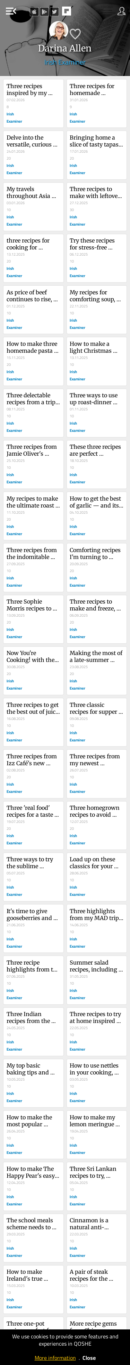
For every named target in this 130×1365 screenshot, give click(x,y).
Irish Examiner (65, 62)
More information (55, 1358)
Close (89, 1358)
